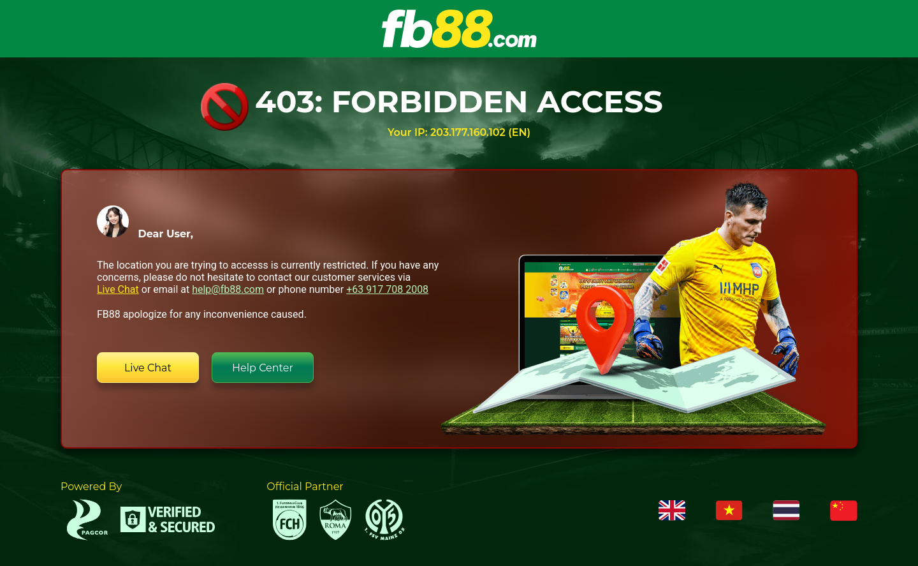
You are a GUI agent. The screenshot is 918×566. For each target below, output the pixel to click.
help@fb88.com (228, 289)
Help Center (262, 368)
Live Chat (118, 289)
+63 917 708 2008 (387, 289)
